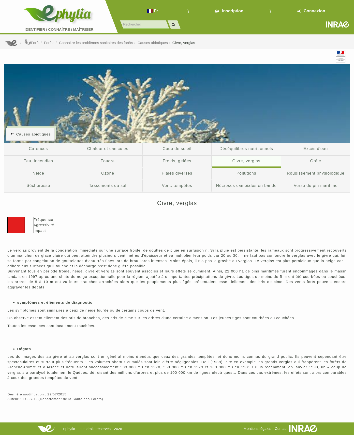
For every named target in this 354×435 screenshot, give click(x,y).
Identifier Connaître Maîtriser (59, 29)
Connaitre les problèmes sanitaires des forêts (96, 43)
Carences (38, 148)
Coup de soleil (176, 148)
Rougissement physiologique (316, 173)
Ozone (107, 173)
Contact (281, 428)
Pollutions (246, 173)
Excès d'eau (315, 148)
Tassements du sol (107, 185)
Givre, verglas (183, 43)
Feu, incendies (38, 161)
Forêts (49, 43)
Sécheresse (38, 185)
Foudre (108, 161)
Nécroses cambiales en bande (246, 185)
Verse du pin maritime (316, 185)
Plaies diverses (177, 173)
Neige (38, 173)
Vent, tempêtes (177, 185)
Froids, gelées (177, 161)
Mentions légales (257, 428)
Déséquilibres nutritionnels (246, 148)
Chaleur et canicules (107, 148)
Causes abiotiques (152, 43)
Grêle (315, 161)
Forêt (32, 43)
